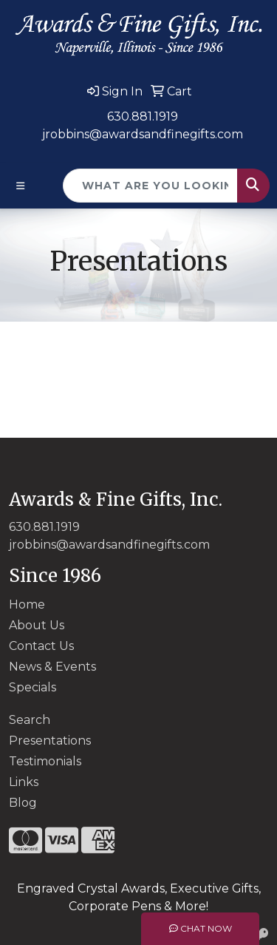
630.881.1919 (142, 116)
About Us (36, 625)
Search (29, 720)
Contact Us (41, 646)
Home (27, 604)
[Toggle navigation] (20, 186)
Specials (32, 687)
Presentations (50, 741)
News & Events (52, 667)
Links (23, 782)
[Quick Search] (150, 186)
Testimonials (45, 761)
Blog (23, 803)
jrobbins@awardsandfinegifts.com (142, 134)
